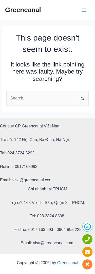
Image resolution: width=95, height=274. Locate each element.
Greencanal (23, 10)
